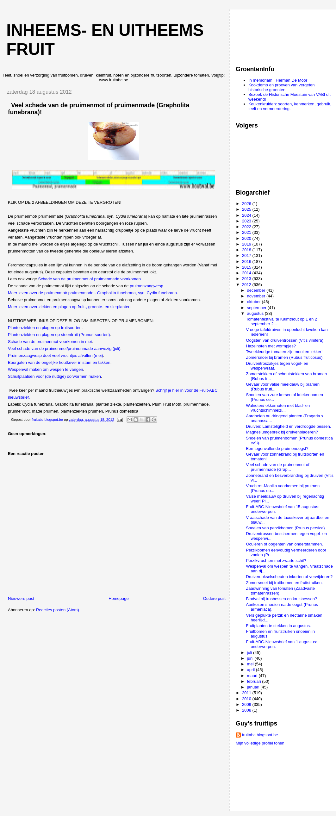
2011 (247, 692)
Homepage (119, 598)
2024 (247, 215)
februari (254, 681)
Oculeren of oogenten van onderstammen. (284, 544)
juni (251, 658)
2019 (247, 244)
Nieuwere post (21, 598)
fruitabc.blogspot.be (260, 734)
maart (253, 675)
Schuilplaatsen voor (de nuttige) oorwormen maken (54, 376)
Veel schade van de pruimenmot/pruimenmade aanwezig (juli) (64, 348)
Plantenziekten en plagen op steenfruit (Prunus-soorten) (59, 334)
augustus (256, 313)
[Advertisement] (264, 34)
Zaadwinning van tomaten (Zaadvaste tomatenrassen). (280, 590)
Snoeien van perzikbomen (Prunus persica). (286, 528)
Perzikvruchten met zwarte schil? (276, 560)
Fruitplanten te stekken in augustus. (278, 625)
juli (250, 652)
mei (251, 664)
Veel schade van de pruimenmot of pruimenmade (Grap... (277, 467)
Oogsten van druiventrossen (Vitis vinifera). (285, 340)
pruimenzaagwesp (146, 285)
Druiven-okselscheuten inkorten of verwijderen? (289, 576)
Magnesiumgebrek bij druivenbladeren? (282, 432)
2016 (247, 261)
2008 (247, 710)
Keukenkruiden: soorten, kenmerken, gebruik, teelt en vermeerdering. (289, 106)
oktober (254, 301)
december (256, 290)
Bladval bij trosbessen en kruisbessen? (281, 598)
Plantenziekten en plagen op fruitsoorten (45, 327)
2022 (247, 226)
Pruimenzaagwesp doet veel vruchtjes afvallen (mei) (55, 355)
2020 (247, 238)
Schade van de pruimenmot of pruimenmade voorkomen (89, 279)
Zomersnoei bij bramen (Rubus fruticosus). (285, 357)
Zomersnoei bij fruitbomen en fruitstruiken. (284, 582)
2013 (247, 278)
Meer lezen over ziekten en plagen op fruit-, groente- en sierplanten (69, 306)
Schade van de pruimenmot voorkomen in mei (50, 341)
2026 (247, 203)
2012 (247, 284)
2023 (247, 221)
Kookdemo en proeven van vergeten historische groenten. (281, 87)
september (257, 307)
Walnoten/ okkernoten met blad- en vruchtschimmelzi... (278, 408)
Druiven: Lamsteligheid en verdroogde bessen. (288, 426)
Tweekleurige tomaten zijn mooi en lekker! (284, 351)
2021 (247, 232)
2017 (247, 255)
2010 (247, 698)
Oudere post (214, 598)
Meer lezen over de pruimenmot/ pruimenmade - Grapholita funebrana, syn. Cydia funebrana (92, 292)
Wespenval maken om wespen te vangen (45, 369)
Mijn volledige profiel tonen (260, 743)
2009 (247, 704)
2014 (247, 273)
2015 (247, 267)
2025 (247, 209)
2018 (247, 249)
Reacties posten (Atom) (57, 609)
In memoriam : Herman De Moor (277, 80)
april (251, 669)
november (256, 296)
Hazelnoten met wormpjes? (271, 346)
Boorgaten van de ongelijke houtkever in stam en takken (59, 362)
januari (254, 687)
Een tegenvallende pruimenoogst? (277, 448)
